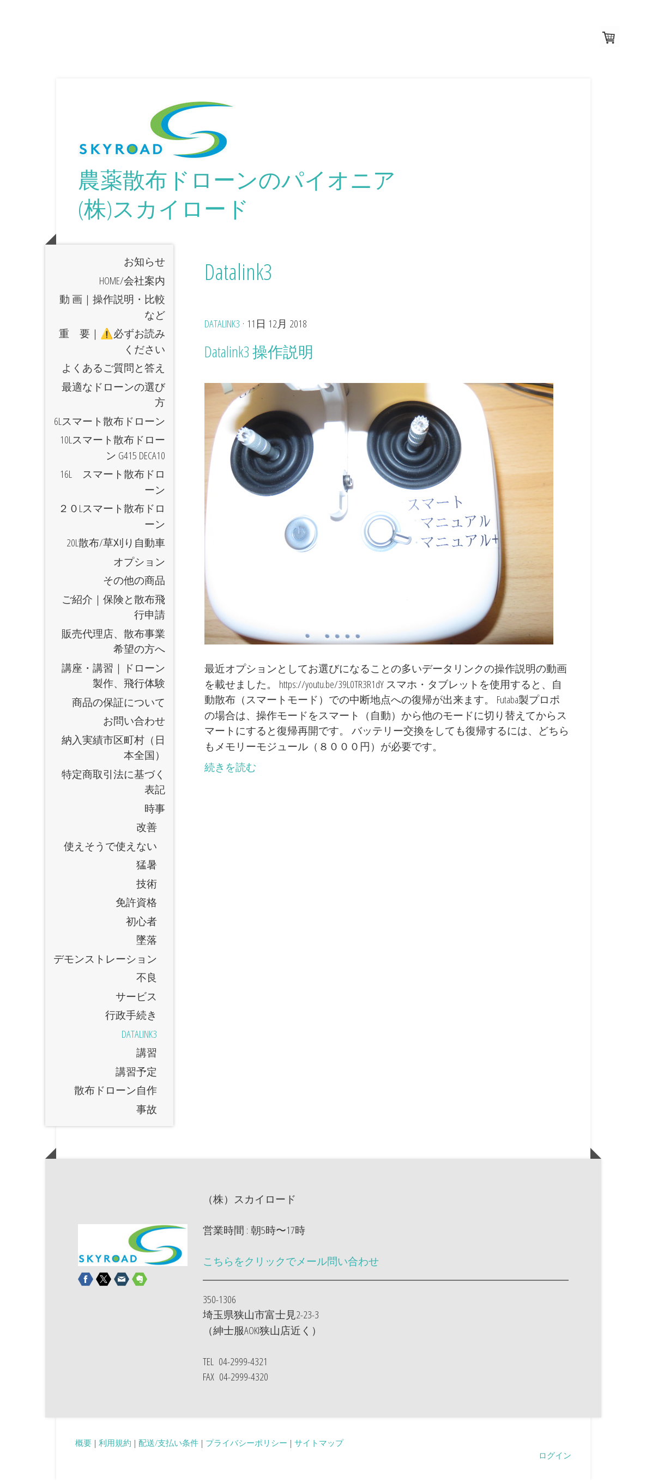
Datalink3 (139, 1037)
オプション (139, 565)
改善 (146, 831)
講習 (146, 1056)
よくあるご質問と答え (113, 371)
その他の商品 (134, 584)
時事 (154, 812)
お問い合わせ (134, 724)
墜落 (146, 943)
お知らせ (144, 265)
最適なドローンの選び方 (113, 398)
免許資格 (136, 906)
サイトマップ (318, 1445)
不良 (146, 981)
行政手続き (131, 1019)
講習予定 (136, 1075)
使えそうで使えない (110, 849)
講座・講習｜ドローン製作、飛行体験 (113, 679)
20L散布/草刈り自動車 (116, 546)
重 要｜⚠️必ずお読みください (112, 345)
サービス (136, 1000)
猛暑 (146, 868)
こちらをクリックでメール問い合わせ (291, 1265)
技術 (146, 887)
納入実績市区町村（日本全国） (113, 751)
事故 (146, 1112)
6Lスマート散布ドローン (109, 424)
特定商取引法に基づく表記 (113, 785)
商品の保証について (118, 705)
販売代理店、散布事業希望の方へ (113, 645)
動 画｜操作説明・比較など (112, 311)
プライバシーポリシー (246, 1445)
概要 (83, 1445)
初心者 (141, 924)
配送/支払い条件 (168, 1445)
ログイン (555, 1458)
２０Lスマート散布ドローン (111, 520)
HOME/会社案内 (132, 284)
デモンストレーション (105, 962)
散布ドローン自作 (115, 1094)
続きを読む (230, 771)
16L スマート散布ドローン (112, 486)
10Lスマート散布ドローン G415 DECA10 (112, 451)
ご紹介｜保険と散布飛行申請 (113, 610)
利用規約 (115, 1445)
